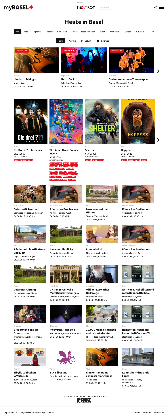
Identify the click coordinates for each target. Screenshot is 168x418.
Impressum (159, 412)
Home (137, 412)
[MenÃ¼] (161, 7)
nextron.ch (49, 412)
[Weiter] (158, 71)
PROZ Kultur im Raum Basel (95, 396)
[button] (152, 31)
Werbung (147, 412)
